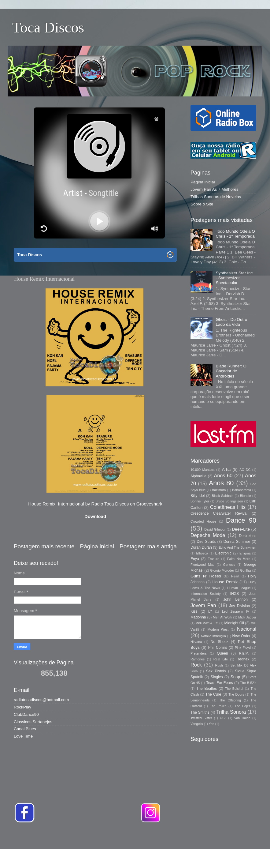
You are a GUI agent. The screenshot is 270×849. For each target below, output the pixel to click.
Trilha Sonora (231, 712)
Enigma (245, 553)
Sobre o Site (201, 204)
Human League (238, 588)
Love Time (23, 736)
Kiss (194, 611)
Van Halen (242, 718)
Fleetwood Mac (202, 564)
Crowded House (203, 521)
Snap (235, 676)
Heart (235, 576)
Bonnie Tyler (199, 501)
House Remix (225, 582)
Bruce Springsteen (229, 501)
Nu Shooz (219, 642)
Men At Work (222, 617)
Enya (194, 559)
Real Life (220, 659)
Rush (219, 665)
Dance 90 (241, 520)
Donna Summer (237, 541)
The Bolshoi (234, 688)
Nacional (246, 629)
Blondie (245, 496)
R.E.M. (244, 653)
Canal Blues (25, 729)
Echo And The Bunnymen (237, 547)
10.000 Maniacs (202, 469)
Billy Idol (197, 496)
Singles (217, 677)
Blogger (221, 836)
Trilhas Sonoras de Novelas (215, 196)
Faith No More (238, 559)
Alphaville (198, 476)
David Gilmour (214, 529)
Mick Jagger (247, 617)
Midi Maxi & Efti (206, 623)
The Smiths (199, 712)
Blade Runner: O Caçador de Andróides (231, 371)
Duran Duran (201, 547)
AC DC (244, 469)
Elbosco (202, 553)
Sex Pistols (216, 671)
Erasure (213, 559)
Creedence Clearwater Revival (218, 513)
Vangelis (196, 724)
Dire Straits (206, 541)
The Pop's (242, 706)
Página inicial (97, 546)
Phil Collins (217, 647)
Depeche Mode (207, 535)
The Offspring (230, 700)
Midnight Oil (234, 623)
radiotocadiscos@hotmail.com (41, 699)
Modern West (218, 629)
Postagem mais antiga (148, 546)
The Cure (213, 694)
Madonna (198, 617)
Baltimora (219, 490)
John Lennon (235, 599)
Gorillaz (245, 570)
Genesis (229, 564)
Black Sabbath (223, 496)
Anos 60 (223, 475)
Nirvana (196, 642)
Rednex (242, 659)
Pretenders (198, 653)
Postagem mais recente (44, 546)
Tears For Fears (219, 683)
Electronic (223, 553)
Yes (211, 724)
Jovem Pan (203, 605)
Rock (196, 664)
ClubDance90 (26, 714)
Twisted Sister (201, 718)
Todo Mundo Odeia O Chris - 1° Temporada (235, 234)
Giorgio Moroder (222, 570)
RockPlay (22, 707)
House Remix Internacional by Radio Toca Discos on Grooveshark (95, 504)
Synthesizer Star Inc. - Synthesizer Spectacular (235, 278)
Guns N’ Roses (205, 576)
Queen (222, 653)
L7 (210, 611)
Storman (177, 836)
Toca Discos (48, 27)
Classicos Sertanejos (33, 721)
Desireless (247, 536)
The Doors (236, 694)
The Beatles (206, 688)
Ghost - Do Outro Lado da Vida (231, 322)
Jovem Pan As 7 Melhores (214, 189)
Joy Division (239, 606)
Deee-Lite (241, 529)
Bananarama (241, 490)
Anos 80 (221, 483)
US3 (223, 718)
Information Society (205, 593)
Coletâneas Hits (228, 507)
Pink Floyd (243, 647)
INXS (234, 594)
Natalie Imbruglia (213, 636)
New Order (241, 636)
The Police (218, 706)
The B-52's (248, 683)
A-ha (226, 469)
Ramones (197, 659)
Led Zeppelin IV (235, 611)
